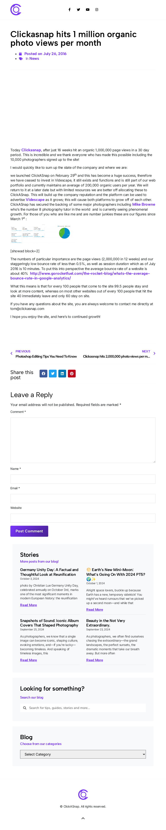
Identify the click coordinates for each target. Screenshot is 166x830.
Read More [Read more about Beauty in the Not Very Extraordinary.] (94, 660)
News (34, 58)
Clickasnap (31, 150)
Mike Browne (143, 204)
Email (15, 488)
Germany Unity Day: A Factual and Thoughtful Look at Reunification (49, 572)
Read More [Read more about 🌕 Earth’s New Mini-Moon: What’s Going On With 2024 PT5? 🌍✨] (94, 610)
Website (15, 507)
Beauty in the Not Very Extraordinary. (105, 623)
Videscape (35, 199)
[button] (43, 373)
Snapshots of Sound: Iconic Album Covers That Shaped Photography (49, 623)
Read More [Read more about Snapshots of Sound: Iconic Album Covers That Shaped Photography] (28, 660)
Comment (18, 411)
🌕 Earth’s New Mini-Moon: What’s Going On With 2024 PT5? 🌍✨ (115, 574)
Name (15, 468)
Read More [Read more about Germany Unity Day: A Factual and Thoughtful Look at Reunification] (28, 605)
